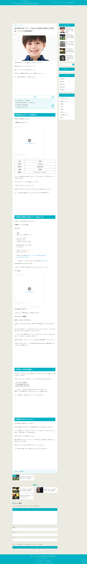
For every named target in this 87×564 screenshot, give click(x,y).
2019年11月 (62, 89)
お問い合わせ (71, 2)
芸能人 (61, 117)
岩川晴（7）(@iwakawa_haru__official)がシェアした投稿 (29, 158)
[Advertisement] (43, 13)
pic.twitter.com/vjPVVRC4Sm (23, 257)
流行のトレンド (63, 112)
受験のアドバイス (64, 101)
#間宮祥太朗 (39, 255)
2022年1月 (62, 84)
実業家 (61, 104)
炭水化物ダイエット (64, 114)
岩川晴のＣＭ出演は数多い (22, 104)
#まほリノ (35, 255)
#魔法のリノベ (30, 255)
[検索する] (73, 64)
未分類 (61, 109)
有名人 (21, 25)
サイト (13, 537)
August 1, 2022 (44, 260)
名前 (14, 527)
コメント (15, 509)
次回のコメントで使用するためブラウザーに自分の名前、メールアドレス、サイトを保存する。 (27, 544)
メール (14, 532)
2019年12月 (62, 87)
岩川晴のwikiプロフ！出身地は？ (24, 100)
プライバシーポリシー (62, 2)
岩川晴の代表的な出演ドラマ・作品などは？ (26, 102)
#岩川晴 (44, 255)
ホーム (54, 2)
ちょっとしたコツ (64, 98)
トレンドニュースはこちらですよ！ (26, 3)
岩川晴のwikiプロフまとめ (22, 107)
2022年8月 (62, 78)
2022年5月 (62, 81)
